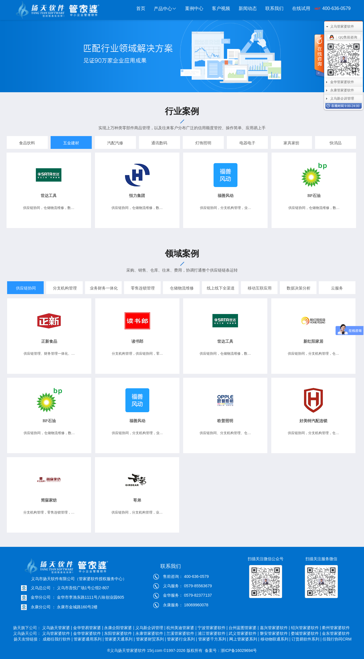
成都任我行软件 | (58, 639)
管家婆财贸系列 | (151, 639)
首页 (140, 8)
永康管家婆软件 (342, 90)
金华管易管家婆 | (88, 627)
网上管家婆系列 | (244, 639)
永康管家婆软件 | (150, 633)
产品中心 (165, 8)
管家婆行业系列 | (182, 639)
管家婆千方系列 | (213, 639)
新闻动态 (248, 8)
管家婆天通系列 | (120, 639)
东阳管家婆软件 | (119, 633)
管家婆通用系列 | (89, 639)
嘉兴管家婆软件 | (275, 627)
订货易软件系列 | (306, 639)
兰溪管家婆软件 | (181, 633)
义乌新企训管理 (342, 98)
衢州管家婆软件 (336, 627)
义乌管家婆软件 (342, 26)
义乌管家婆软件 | (57, 633)
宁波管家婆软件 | (213, 627)
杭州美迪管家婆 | (181, 627)
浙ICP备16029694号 (239, 650)
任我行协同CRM (336, 639)
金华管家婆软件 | (88, 633)
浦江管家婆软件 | (213, 633)
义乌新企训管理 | (150, 627)
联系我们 (274, 8)
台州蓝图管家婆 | (244, 627)
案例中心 (194, 8)
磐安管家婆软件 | (275, 633)
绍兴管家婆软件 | (306, 627)
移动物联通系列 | (275, 639)
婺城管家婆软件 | (306, 633)
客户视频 (221, 8)
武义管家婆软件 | (244, 633)
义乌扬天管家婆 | (57, 627)
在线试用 (301, 8)
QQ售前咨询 (347, 37)
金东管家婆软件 (336, 633)
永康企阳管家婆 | (119, 627)
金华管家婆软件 (342, 82)
